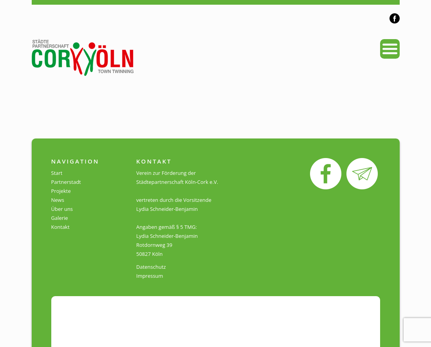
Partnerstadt (66, 181)
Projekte (61, 190)
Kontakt (60, 226)
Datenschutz (151, 266)
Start (57, 172)
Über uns (62, 208)
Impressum (149, 275)
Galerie (59, 217)
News (57, 199)
